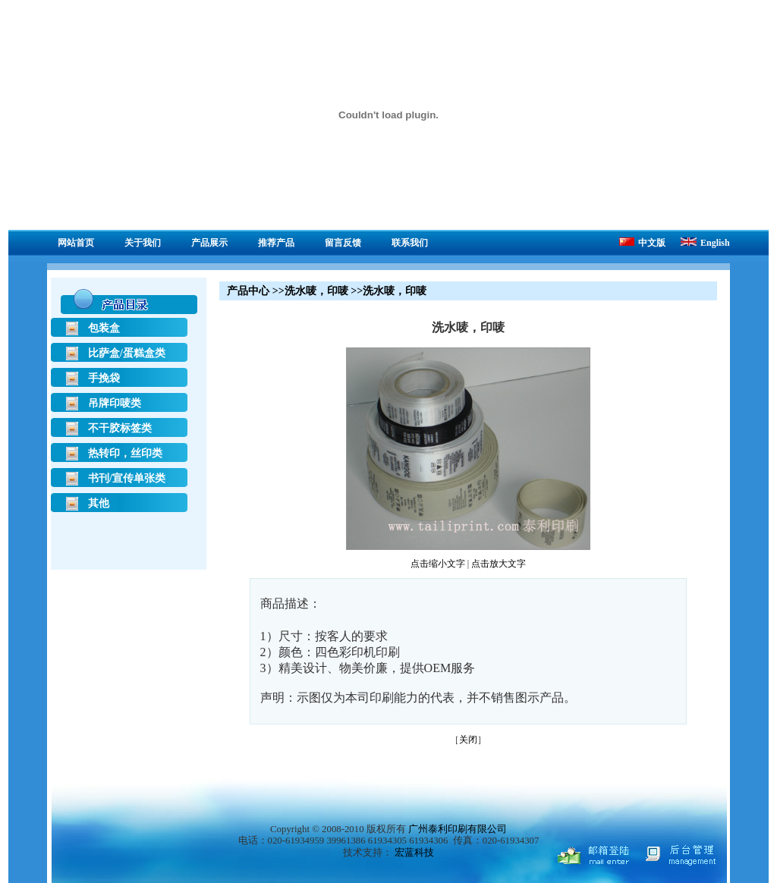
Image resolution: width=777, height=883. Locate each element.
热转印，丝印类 (125, 453)
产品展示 (209, 242)
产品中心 (248, 291)
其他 (98, 503)
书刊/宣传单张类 (126, 478)
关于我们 (142, 242)
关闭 (468, 739)
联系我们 (410, 242)
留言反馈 (343, 242)
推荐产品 (276, 242)
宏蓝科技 (414, 852)
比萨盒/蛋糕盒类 (126, 353)
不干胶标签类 (120, 428)
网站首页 (76, 242)
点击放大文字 (498, 563)
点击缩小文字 (438, 563)
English (705, 242)
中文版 (642, 242)
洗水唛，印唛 (316, 291)
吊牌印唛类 (114, 403)
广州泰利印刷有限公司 (457, 829)
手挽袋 (104, 378)
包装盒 (104, 328)
